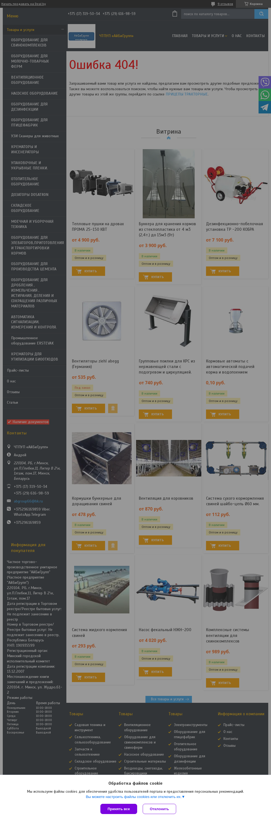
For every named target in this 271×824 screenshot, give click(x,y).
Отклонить (159, 809)
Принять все (119, 809)
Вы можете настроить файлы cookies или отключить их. (133, 797)
